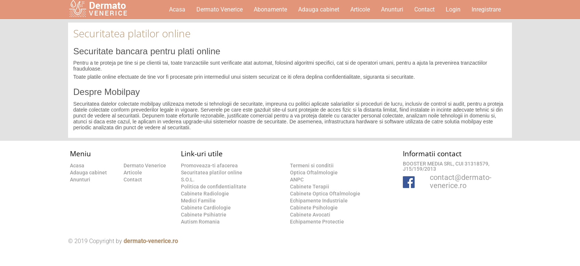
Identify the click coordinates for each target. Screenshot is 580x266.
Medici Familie (198, 200)
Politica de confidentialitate (213, 186)
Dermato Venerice (219, 9)
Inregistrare (486, 9)
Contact (424, 9)
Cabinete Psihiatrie (203, 214)
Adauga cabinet (318, 9)
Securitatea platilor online (211, 172)
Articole (360, 9)
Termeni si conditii (312, 165)
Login (453, 9)
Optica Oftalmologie (314, 172)
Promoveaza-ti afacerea (209, 165)
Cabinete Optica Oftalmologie (325, 193)
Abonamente (270, 9)
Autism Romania (200, 221)
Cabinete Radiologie (205, 193)
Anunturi (392, 9)
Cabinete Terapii (309, 186)
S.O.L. (188, 179)
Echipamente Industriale (319, 200)
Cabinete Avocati (310, 214)
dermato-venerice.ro (151, 241)
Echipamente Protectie (317, 221)
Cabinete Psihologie (314, 207)
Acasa (177, 9)
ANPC (297, 179)
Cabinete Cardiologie (206, 207)
